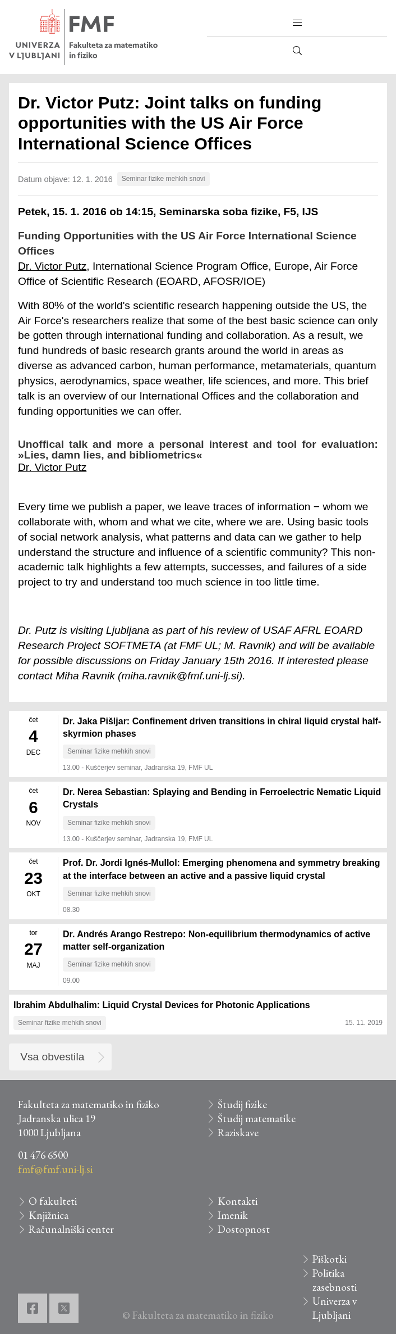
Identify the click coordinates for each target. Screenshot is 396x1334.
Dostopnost (244, 1229)
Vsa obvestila (52, 1057)
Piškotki (329, 1259)
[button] (297, 23)
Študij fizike (242, 1104)
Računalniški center (71, 1229)
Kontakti (237, 1201)
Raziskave (238, 1133)
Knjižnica (48, 1215)
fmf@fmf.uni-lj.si (55, 1169)
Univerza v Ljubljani (334, 1308)
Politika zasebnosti (334, 1280)
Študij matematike (257, 1118)
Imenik (233, 1215)
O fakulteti (53, 1201)
